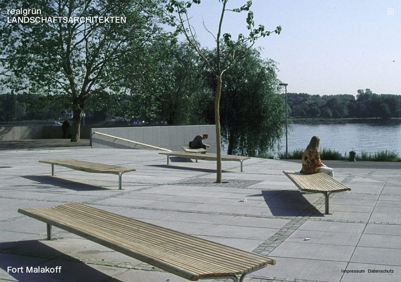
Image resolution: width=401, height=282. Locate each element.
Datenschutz (381, 271)
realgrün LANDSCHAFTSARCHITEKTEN (66, 15)
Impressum (353, 271)
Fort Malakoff (34, 269)
